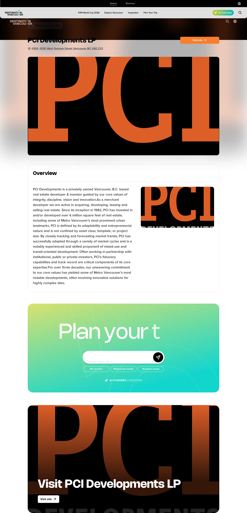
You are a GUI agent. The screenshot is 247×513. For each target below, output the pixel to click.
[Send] (158, 360)
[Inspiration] (133, 12)
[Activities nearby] (151, 372)
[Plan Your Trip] (150, 12)
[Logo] (14, 12)
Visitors (113, 3)
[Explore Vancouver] (114, 12)
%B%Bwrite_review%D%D (47, 25)
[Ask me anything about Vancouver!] (118, 360)
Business (130, 3)
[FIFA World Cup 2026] (88, 12)
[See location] (96, 372)
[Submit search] (240, 13)
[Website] (199, 40)
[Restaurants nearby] (123, 372)
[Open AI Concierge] (223, 12)
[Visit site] (48, 499)
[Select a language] (239, 4)
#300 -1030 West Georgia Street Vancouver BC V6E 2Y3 (67, 48)
